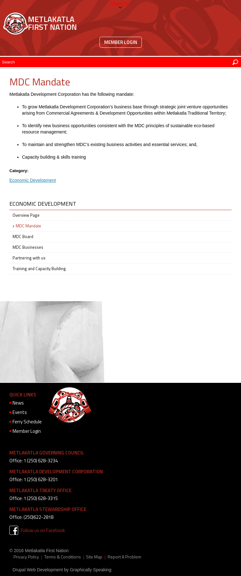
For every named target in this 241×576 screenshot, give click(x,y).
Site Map (94, 557)
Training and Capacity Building (39, 268)
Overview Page (26, 215)
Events (20, 412)
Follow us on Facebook (43, 530)
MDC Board (23, 236)
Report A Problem (124, 557)
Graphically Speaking (90, 569)
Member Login (120, 42)
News (18, 402)
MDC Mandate (28, 226)
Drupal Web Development (38, 569)
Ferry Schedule (27, 421)
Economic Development (32, 180)
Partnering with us (29, 258)
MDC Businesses (28, 247)
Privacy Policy (26, 557)
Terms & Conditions (62, 557)
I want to (119, 3)
